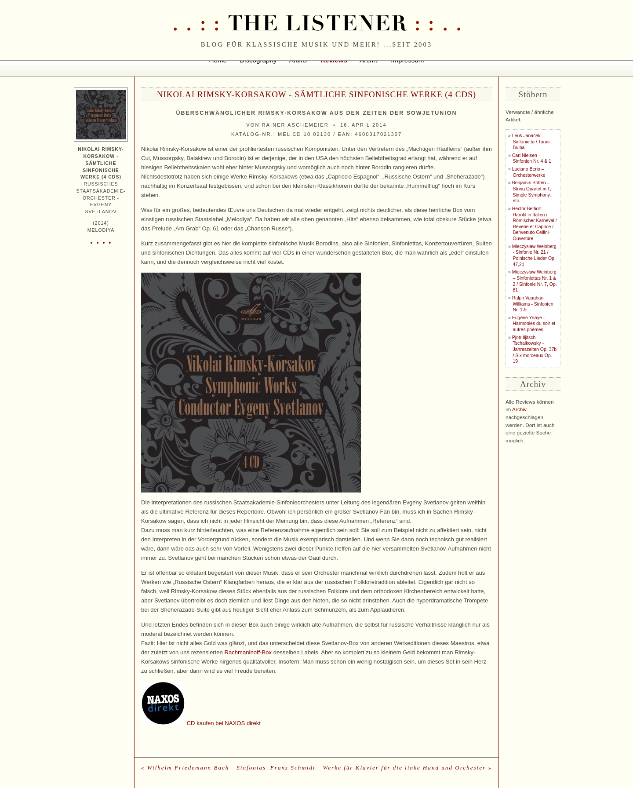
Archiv (519, 409)
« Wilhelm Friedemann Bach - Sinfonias (203, 767)
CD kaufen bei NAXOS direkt (224, 723)
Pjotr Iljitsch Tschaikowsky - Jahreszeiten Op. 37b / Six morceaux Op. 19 (534, 349)
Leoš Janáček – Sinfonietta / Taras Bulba (530, 141)
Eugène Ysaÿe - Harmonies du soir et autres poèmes (533, 323)
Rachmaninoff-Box (248, 652)
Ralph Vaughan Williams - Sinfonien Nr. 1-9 (532, 304)
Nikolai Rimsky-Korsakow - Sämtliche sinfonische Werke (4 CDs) (316, 94)
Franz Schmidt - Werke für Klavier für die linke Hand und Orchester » (381, 767)
